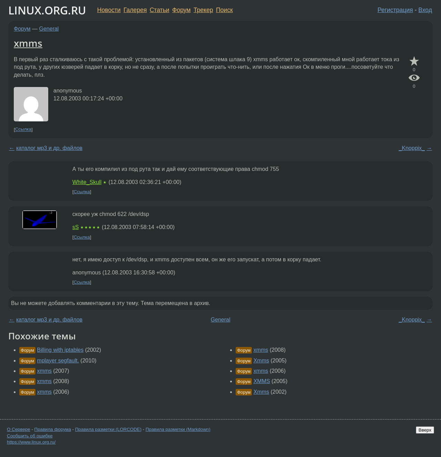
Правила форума (52, 429)
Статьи (159, 10)
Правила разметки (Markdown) (177, 429)
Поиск (224, 10)
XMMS (262, 381)
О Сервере (18, 429)
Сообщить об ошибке (30, 435)
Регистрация (395, 10)
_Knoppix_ (412, 148)
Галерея (135, 10)
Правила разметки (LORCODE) (108, 429)
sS (75, 227)
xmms (28, 43)
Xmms (261, 360)
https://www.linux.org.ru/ (31, 442)
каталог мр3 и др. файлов (49, 148)
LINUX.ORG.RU (47, 10)
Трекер (203, 10)
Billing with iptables (60, 350)
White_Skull (86, 182)
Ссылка (23, 129)
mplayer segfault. (58, 360)
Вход (425, 10)
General (49, 29)
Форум (181, 10)
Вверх (425, 430)
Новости (109, 10)
